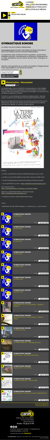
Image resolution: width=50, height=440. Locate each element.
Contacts (35, 429)
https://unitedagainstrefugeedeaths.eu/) (14, 193)
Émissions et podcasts (36, 7)
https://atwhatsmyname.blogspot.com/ (33, 183)
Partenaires (15, 431)
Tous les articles (42, 405)
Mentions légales (44, 438)
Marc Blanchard (27, 436)
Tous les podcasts (42, 404)
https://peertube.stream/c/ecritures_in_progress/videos (19, 188)
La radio (29, 2)
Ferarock (27, 433)
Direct (13, 12)
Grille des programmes (36, 5)
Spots (25, 431)
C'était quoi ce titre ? (19, 429)
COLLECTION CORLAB (18, 14)
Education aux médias (36, 9)
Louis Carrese (44, 436)
